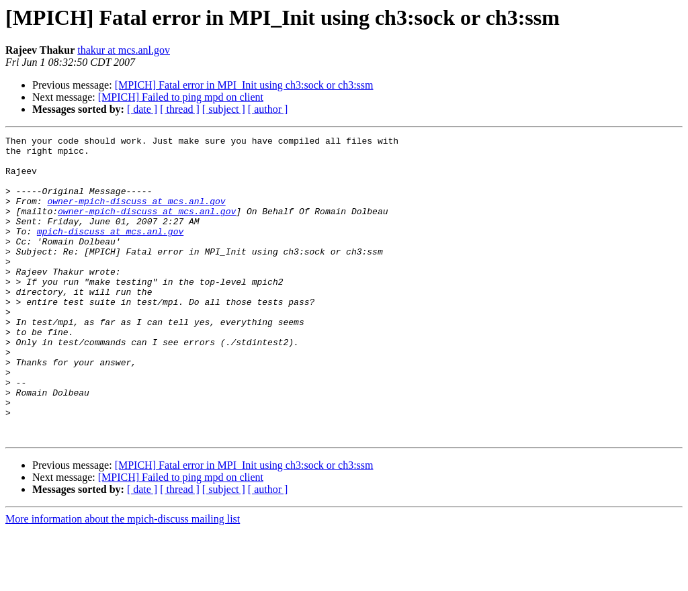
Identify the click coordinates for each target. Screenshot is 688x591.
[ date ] (142, 109)
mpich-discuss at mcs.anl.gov (110, 251)
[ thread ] (180, 109)
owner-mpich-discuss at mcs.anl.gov (136, 215)
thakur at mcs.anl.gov (123, 50)
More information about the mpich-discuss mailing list (122, 579)
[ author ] (268, 109)
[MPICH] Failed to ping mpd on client (180, 97)
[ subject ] (223, 109)
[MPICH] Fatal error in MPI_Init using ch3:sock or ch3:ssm (244, 85)
